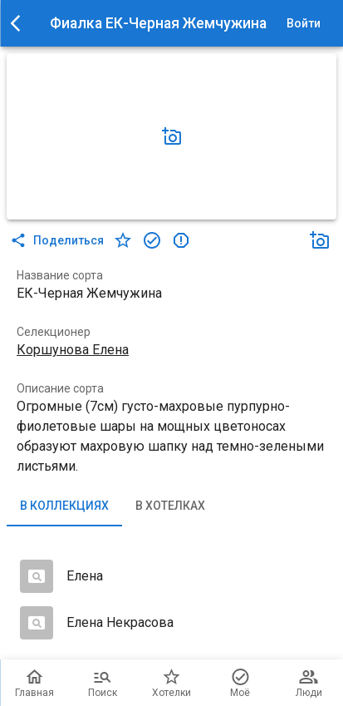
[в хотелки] (122, 240)
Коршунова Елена (73, 350)
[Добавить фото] (172, 136)
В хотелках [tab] (170, 506)
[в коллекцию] (152, 240)
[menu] (20, 23)
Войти (303, 23)
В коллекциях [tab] (64, 506)
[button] (172, 136)
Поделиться (58, 240)
